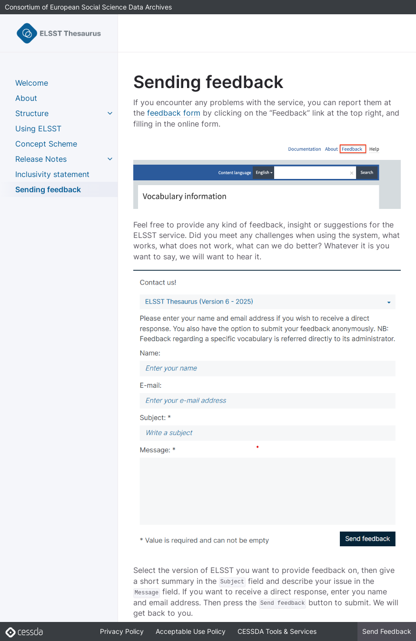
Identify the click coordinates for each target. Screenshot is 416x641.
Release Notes (41, 159)
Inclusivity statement (52, 174)
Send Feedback (386, 631)
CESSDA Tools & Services (277, 631)
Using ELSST (38, 128)
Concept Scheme (46, 143)
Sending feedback (48, 189)
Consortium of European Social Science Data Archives (88, 7)
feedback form (173, 113)
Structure (32, 113)
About (26, 98)
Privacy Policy (122, 631)
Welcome (31, 83)
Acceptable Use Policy (191, 631)
